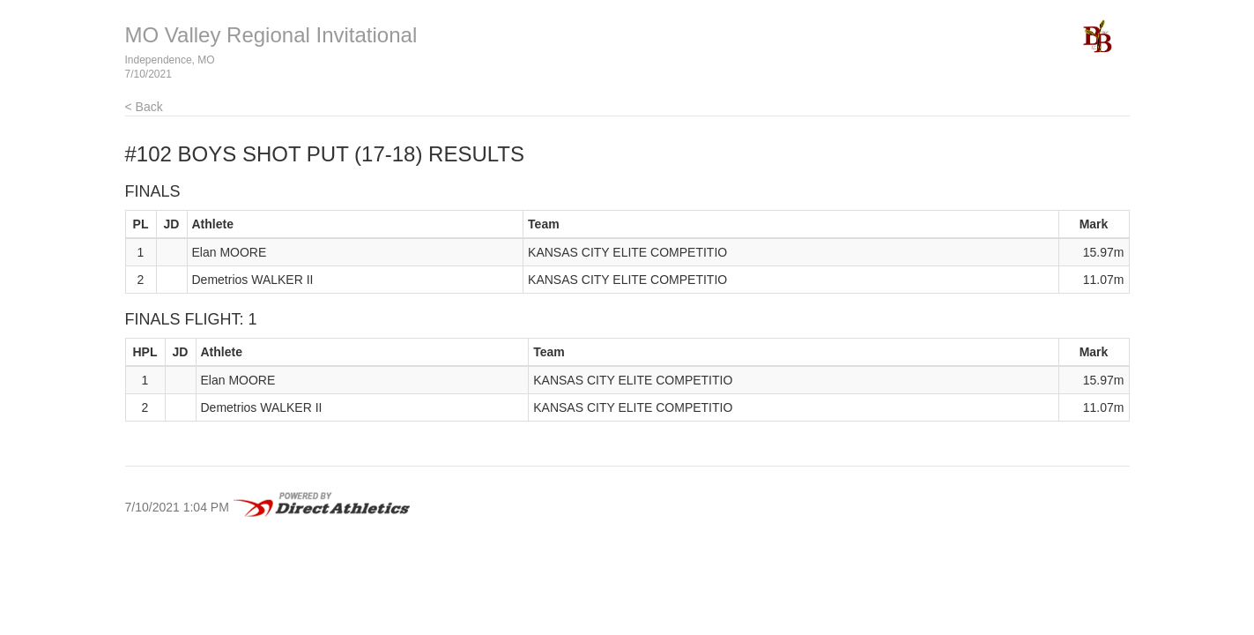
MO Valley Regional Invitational (271, 35)
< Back (144, 107)
